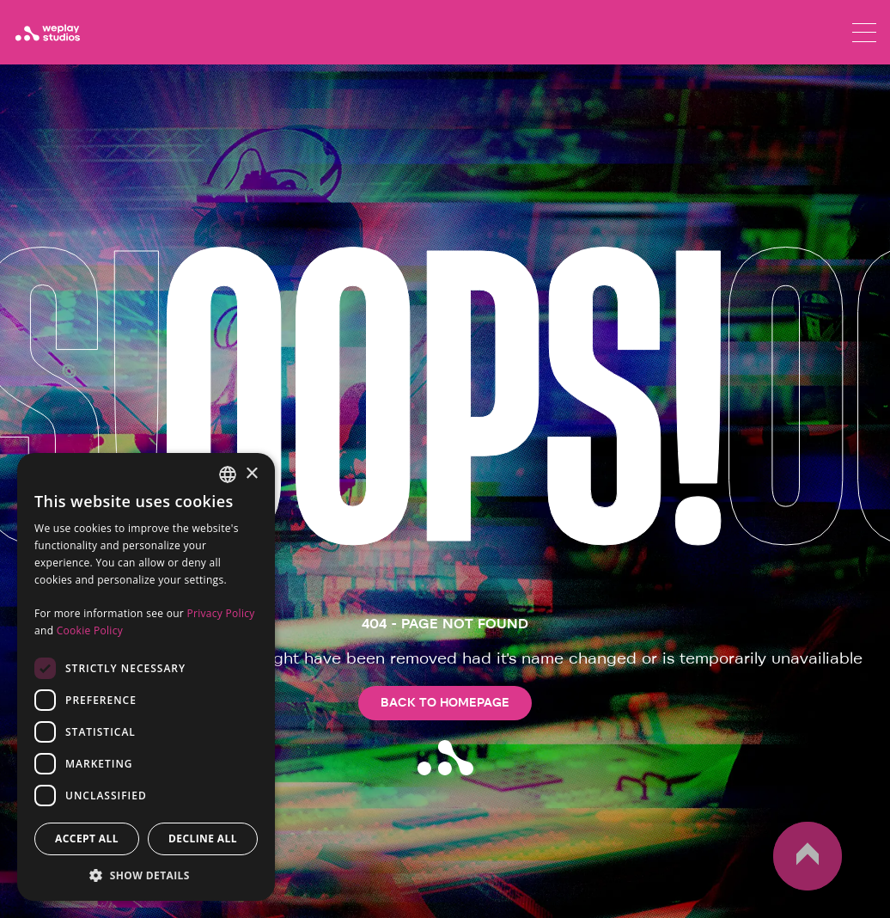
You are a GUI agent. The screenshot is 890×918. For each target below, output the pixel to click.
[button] (146, 875)
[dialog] (146, 677)
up (807, 856)
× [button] (251, 474)
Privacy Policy (220, 613)
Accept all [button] (87, 838)
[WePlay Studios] (47, 32)
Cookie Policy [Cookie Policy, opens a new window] (90, 630)
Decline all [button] (202, 838)
